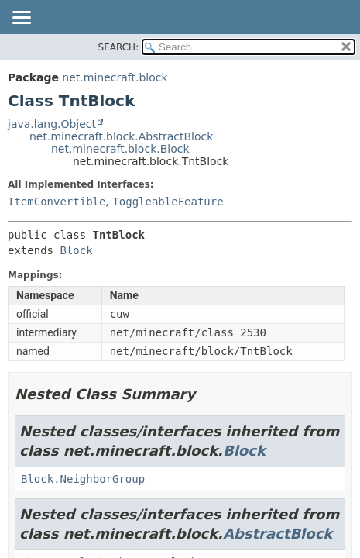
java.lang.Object (52, 124)
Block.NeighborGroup (83, 479)
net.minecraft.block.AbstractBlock (121, 136)
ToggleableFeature (167, 201)
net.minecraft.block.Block (120, 149)
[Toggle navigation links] (21, 18)
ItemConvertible (56, 201)
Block (76, 250)
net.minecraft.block (114, 77)
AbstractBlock (277, 533)
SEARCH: (118, 47)
